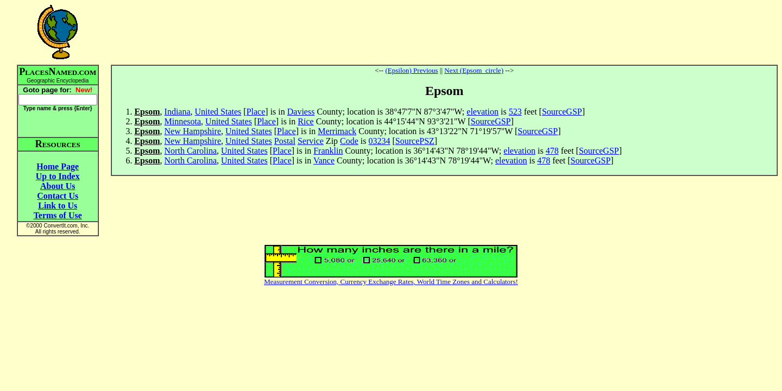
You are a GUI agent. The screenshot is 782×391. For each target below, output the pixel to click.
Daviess (301, 111)
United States (218, 111)
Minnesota (183, 121)
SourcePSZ (414, 141)
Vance (324, 160)
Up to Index (58, 176)
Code (349, 141)
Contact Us (57, 195)
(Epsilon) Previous (411, 70)
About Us (57, 186)
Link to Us (57, 205)
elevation (482, 111)
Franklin (328, 150)
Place (256, 111)
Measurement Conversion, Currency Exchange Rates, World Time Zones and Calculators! (391, 282)
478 (552, 150)
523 (515, 111)
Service (311, 141)
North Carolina (191, 150)
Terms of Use (58, 215)
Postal (284, 141)
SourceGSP (562, 111)
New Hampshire (193, 131)
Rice (305, 121)
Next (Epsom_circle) (473, 70)
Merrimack (337, 131)
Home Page (57, 166)
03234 (379, 141)
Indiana (178, 111)
